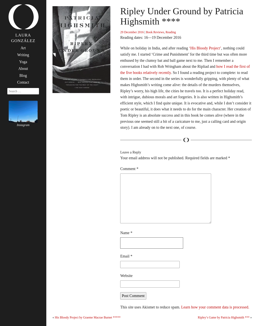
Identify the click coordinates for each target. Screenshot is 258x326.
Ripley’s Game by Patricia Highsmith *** (224, 317)
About (23, 68)
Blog (23, 75)
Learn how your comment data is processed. (215, 307)
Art (23, 48)
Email (126, 256)
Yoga (23, 62)
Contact (23, 82)
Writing (23, 55)
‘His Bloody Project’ (205, 48)
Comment (129, 169)
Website (126, 276)
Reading (171, 32)
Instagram (23, 125)
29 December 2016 (132, 32)
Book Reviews (155, 32)
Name (126, 233)
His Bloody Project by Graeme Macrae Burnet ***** (88, 317)
